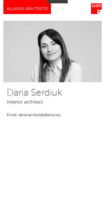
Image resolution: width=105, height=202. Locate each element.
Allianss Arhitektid (27, 9)
